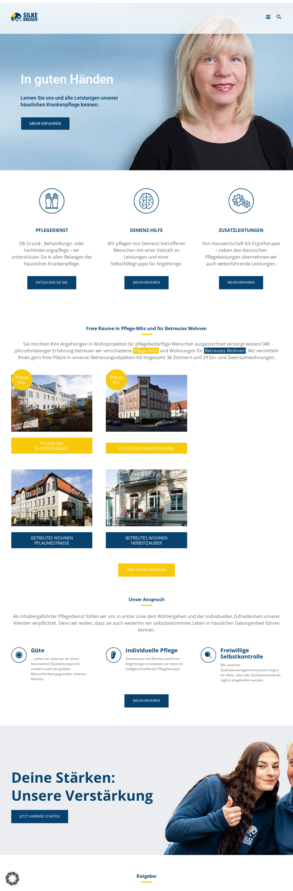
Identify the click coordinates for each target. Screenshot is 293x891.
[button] (12, 878)
